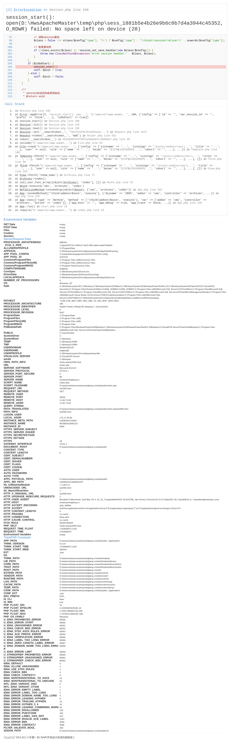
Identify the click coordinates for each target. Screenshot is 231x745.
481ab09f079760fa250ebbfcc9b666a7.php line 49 (96, 139)
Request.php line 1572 (131, 132)
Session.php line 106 (69, 10)
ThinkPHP (9, 737)
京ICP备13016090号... (124, 149)
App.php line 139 (189, 202)
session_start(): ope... (67, 114)
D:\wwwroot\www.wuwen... (109, 114)
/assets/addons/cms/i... (172, 146)
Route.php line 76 (120, 182)
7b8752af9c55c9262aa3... (87, 132)
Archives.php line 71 (79, 175)
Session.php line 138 (64, 128)
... (124, 146)
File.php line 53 (90, 143)
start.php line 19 (54, 206)
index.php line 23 (91, 210)
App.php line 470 (27, 196)
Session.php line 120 (64, 124)
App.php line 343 (150, 189)
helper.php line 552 (101, 135)
